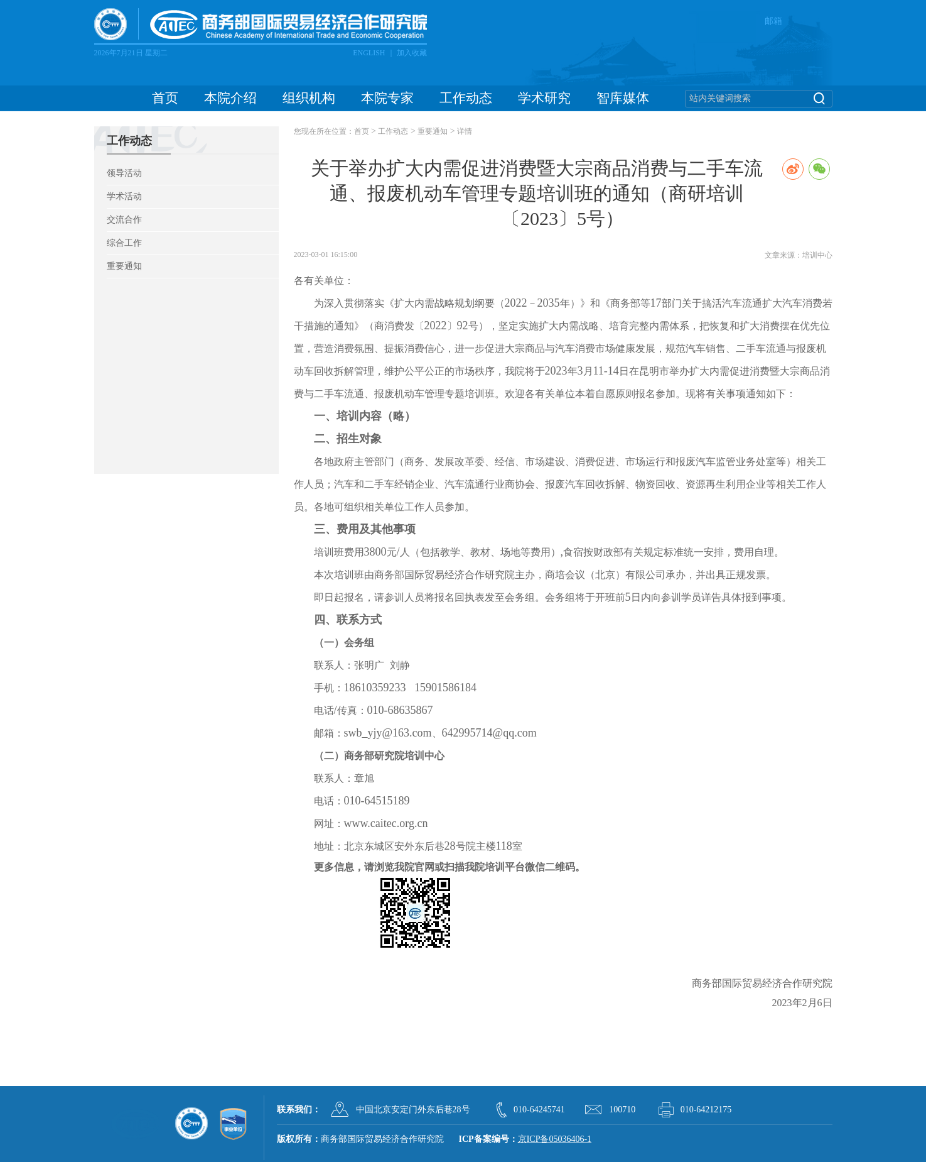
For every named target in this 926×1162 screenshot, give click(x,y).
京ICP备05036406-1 (554, 1139)
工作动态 (465, 98)
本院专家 (387, 98)
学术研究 (544, 98)
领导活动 (124, 173)
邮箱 (773, 21)
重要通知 (124, 266)
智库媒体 (622, 98)
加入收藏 (412, 52)
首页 (165, 98)
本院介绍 (230, 98)
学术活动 (124, 196)
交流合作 (124, 219)
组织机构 (309, 98)
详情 (464, 131)
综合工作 (124, 243)
